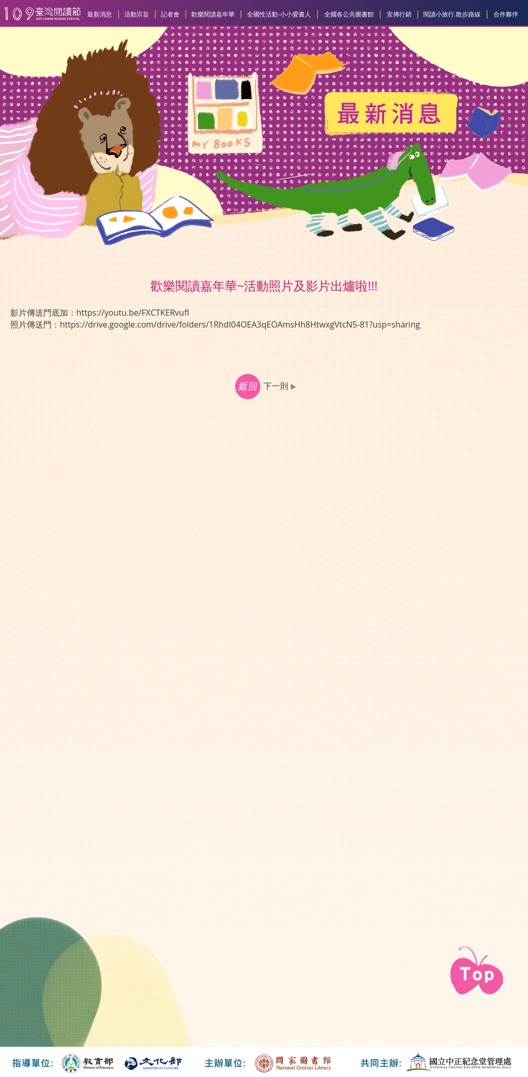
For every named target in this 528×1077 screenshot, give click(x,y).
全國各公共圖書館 (349, 14)
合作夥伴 (505, 14)
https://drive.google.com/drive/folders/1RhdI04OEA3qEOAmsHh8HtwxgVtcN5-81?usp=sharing (240, 324)
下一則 (281, 385)
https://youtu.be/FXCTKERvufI (132, 312)
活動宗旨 (136, 14)
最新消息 (99, 14)
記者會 (170, 14)
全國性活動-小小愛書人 (279, 14)
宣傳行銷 (399, 14)
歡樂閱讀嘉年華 (213, 14)
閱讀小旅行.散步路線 (452, 14)
